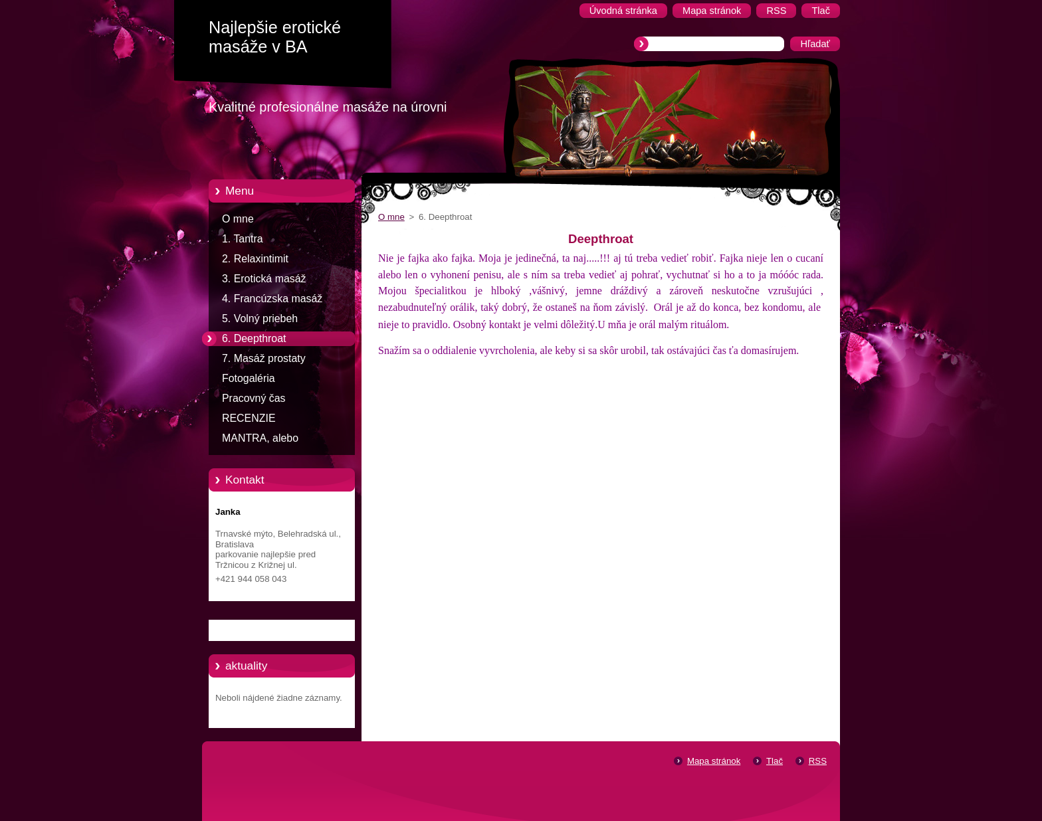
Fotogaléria (248, 378)
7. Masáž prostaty (264, 358)
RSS (818, 761)
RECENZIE (249, 418)
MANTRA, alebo (260, 438)
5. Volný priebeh (260, 318)
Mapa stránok (713, 761)
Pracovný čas (254, 398)
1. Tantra (242, 238)
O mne (238, 219)
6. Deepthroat (254, 338)
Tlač (774, 761)
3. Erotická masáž (264, 278)
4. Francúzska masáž (272, 298)
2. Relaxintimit (255, 258)
